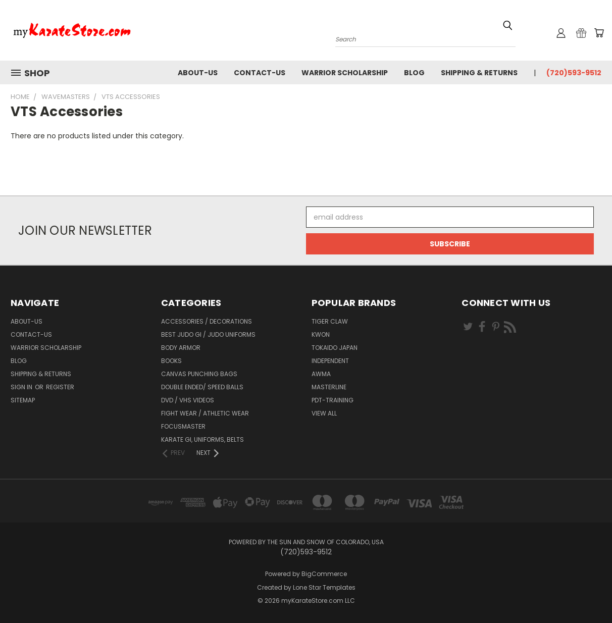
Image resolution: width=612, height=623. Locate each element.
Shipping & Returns (479, 73)
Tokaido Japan (335, 347)
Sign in (22, 387)
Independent (330, 360)
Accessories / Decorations (206, 321)
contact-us (259, 73)
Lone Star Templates (324, 587)
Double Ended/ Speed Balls (202, 387)
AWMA (321, 374)
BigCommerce (324, 573)
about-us (198, 73)
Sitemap (23, 400)
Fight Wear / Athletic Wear (205, 413)
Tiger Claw (330, 321)
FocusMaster (183, 426)
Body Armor (180, 347)
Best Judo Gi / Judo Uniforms (208, 334)
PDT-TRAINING (332, 400)
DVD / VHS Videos (187, 400)
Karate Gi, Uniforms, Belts (202, 439)
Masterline (329, 387)
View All (324, 413)
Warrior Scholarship (344, 73)
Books (171, 360)
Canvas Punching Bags (199, 374)
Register (60, 387)
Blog (414, 73)
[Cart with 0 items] (599, 33)
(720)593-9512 (573, 73)
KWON (321, 334)
